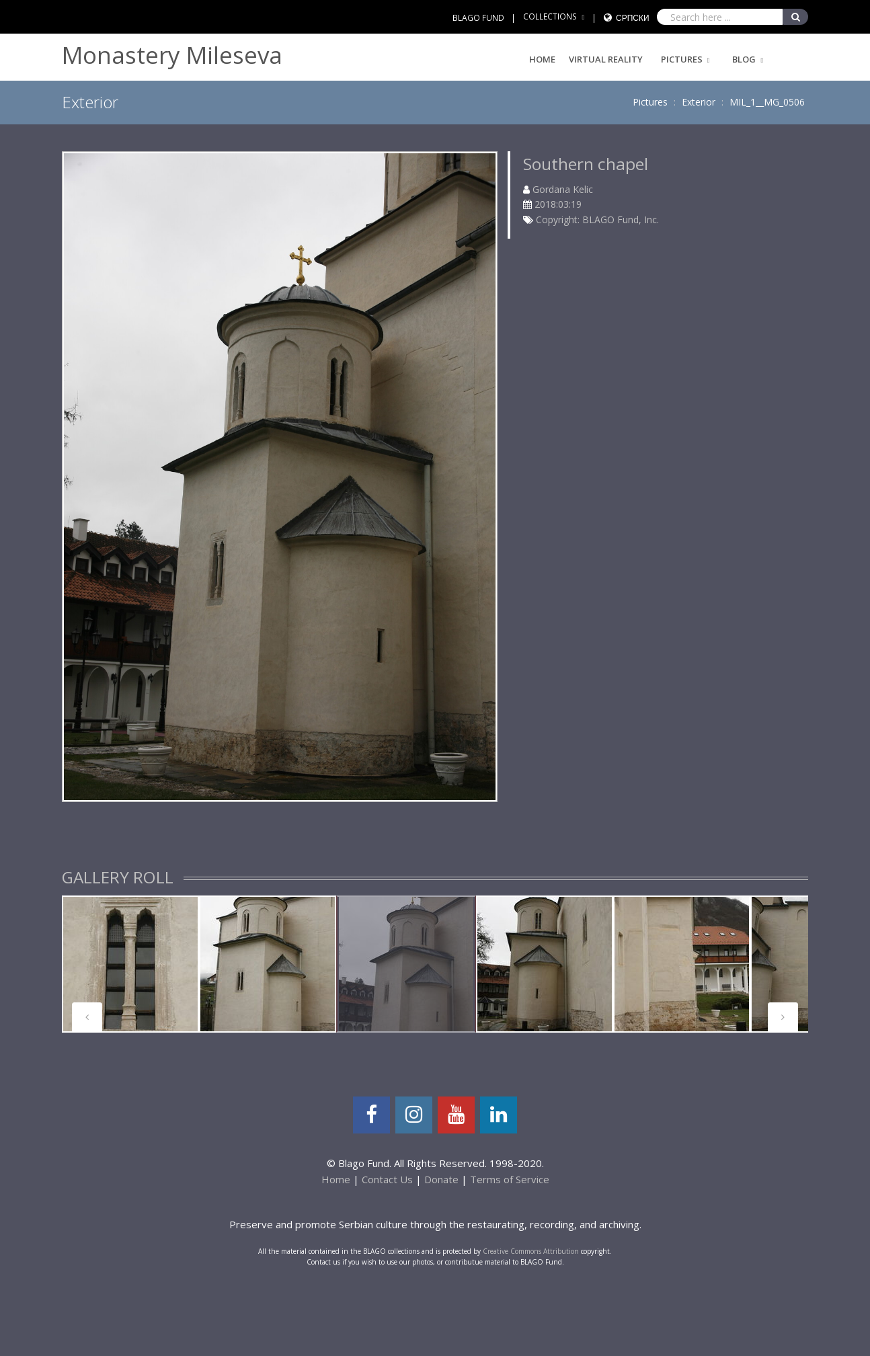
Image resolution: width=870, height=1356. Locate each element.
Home (542, 59)
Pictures (682, 59)
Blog (744, 59)
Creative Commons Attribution (531, 1251)
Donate (441, 1179)
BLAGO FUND (478, 18)
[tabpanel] (130, 964)
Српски (632, 18)
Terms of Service (509, 1179)
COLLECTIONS (550, 16)
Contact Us (387, 1179)
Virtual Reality (606, 59)
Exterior (698, 101)
